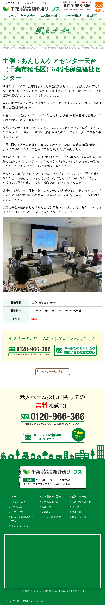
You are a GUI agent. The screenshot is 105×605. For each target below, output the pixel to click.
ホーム (12, 18)
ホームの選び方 (73, 18)
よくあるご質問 (19, 526)
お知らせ (46, 506)
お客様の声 (17, 506)
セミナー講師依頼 (51, 517)
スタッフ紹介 (18, 512)
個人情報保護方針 (81, 501)
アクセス (77, 506)
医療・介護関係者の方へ (22, 519)
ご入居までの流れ (50, 18)
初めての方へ (28, 18)
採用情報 (77, 512)
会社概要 (92, 18)
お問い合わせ (79, 496)
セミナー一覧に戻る (52, 371)
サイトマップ (79, 517)
